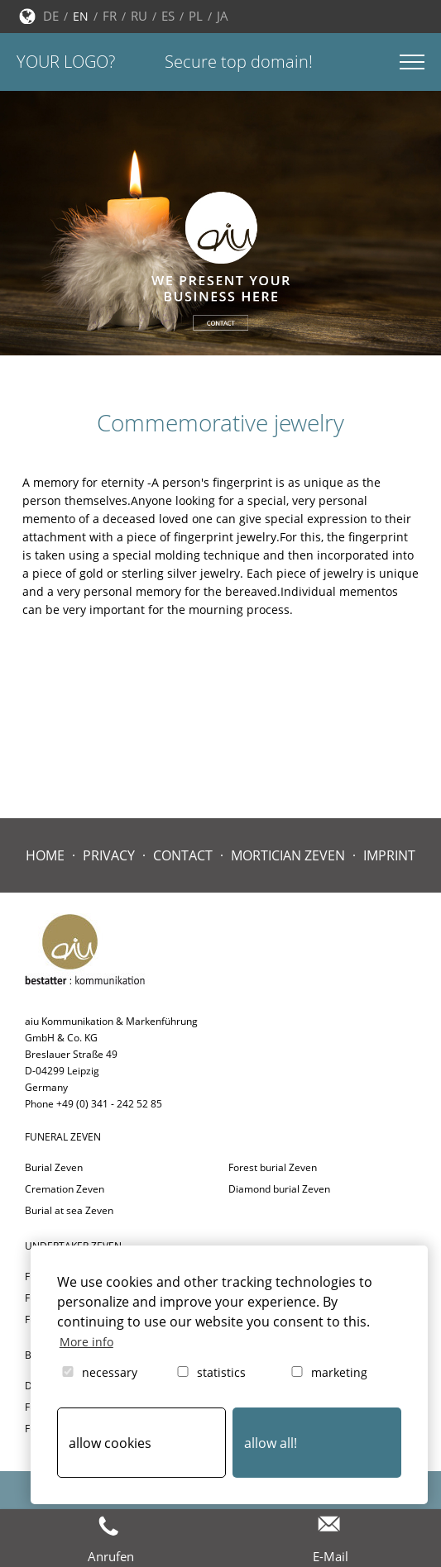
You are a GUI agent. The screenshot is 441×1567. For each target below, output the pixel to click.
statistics (210, 1372)
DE (51, 15)
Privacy (109, 855)
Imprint (389, 855)
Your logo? (66, 61)
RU (139, 15)
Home (45, 855)
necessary (98, 1372)
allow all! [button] (270, 1443)
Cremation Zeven (64, 1189)
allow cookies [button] (110, 1443)
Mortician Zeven (288, 855)
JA (222, 15)
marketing (328, 1372)
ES (168, 15)
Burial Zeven (54, 1167)
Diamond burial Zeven (279, 1189)
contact (183, 855)
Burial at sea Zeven (69, 1210)
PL (196, 15)
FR (110, 15)
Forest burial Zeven (272, 1167)
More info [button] (86, 1342)
